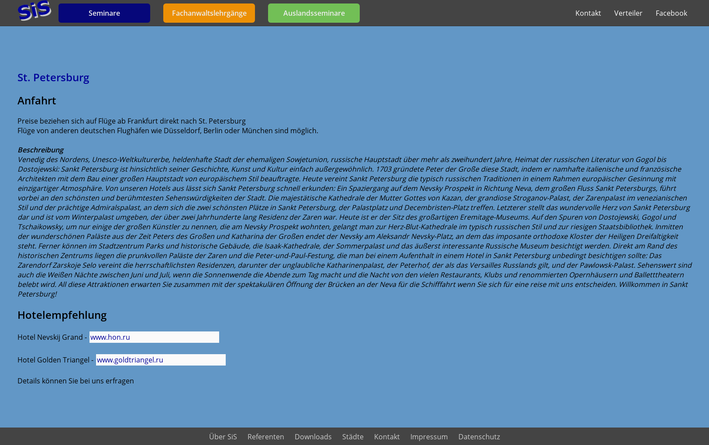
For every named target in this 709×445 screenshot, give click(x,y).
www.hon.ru (110, 337)
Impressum (429, 437)
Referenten (266, 437)
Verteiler (628, 13)
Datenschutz (479, 437)
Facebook (671, 13)
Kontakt (588, 13)
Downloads (313, 437)
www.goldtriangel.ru (130, 360)
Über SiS (223, 437)
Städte (353, 437)
